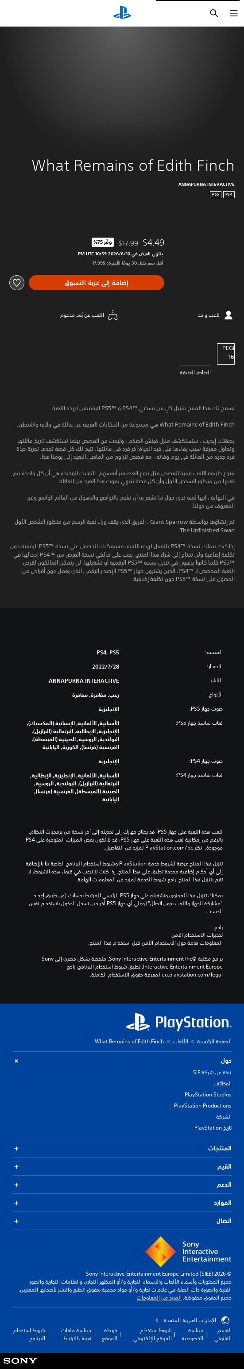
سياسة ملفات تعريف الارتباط (76, 1334)
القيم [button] (122, 1166)
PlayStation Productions (203, 1105)
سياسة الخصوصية (192, 1334)
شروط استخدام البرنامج (29, 1334)
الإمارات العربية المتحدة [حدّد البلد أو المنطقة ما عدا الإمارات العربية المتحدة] (192, 1320)
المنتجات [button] (122, 1148)
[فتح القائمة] (234, 13)
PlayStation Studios (208, 1094)
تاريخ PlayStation (213, 1127)
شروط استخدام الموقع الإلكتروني (152, 1334)
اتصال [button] (122, 1221)
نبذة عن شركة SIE (212, 1072)
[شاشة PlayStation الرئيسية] (122, 13)
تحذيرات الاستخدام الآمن (197, 934)
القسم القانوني (223, 1334)
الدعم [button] (122, 1185)
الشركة (224, 1116)
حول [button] (122, 1060)
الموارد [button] (122, 1203)
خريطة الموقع (109, 1334)
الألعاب (180, 1041)
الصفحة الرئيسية (214, 1041)
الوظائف (223, 1083)
